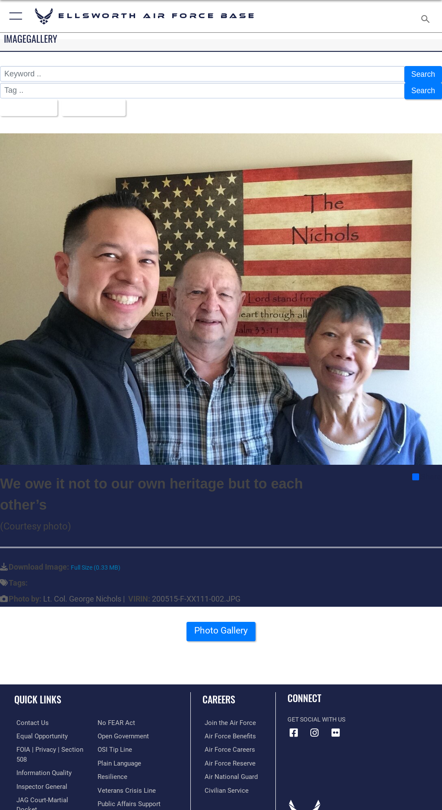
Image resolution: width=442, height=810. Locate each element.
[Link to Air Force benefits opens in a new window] (225, 732)
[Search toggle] (427, 16)
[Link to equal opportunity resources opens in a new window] (38, 732)
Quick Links (37, 696)
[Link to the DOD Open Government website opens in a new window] (122, 719)
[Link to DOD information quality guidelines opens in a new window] (40, 759)
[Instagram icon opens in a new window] (314, 729)
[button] (14, 16)
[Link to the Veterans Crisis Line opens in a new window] (124, 772)
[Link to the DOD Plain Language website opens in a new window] (118, 746)
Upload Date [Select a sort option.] (92, 105)
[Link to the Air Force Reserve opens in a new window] (225, 759)
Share (426, 473)
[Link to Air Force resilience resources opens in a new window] (111, 759)
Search (422, 74)
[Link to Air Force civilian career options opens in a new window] (222, 785)
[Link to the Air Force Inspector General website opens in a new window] (38, 772)
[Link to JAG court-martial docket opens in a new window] (48, 785)
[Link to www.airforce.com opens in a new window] (225, 719)
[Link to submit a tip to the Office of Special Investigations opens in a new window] (113, 732)
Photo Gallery (221, 630)
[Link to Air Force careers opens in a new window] (225, 746)
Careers (218, 696)
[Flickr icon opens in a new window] (335, 729)
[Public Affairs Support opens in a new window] (127, 785)
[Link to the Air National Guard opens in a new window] (227, 772)
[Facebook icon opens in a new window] (293, 729)
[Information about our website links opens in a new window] (34, 799)
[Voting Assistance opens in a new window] (122, 799)
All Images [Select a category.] (26, 105)
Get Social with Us (316, 716)
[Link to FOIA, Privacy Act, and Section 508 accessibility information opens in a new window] (50, 746)
